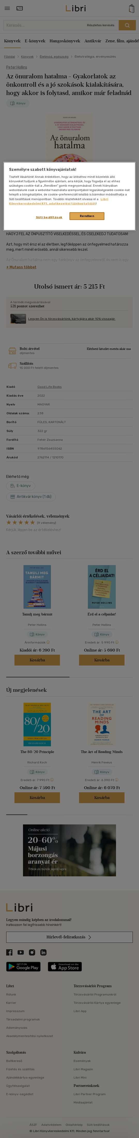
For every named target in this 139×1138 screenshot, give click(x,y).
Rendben (87, 216)
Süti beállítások (49, 217)
